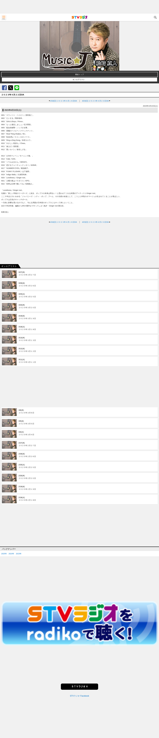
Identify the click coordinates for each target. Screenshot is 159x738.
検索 (155, 17)
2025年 (4, 554)
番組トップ (79, 74)
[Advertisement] (79, 6)
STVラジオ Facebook (79, 696)
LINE (16, 87)
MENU (3, 17)
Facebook (4, 87)
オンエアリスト (79, 80)
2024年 (11, 554)
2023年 (18, 554)
